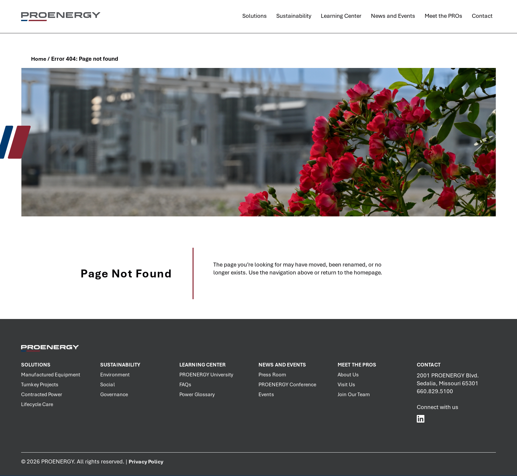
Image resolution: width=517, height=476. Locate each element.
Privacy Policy (146, 461)
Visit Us (346, 384)
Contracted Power (41, 394)
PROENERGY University (206, 374)
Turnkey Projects (40, 384)
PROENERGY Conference (287, 384)
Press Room (272, 374)
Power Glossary (197, 394)
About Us (348, 374)
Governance (114, 394)
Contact (429, 365)
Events (266, 394)
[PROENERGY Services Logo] (60, 16)
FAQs (185, 384)
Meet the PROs (357, 365)
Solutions (35, 365)
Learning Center (202, 365)
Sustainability (120, 365)
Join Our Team (354, 394)
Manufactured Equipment (50, 374)
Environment (115, 374)
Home (38, 58)
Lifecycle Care (37, 404)
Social (107, 384)
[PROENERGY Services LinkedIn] (421, 419)
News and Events (282, 365)
